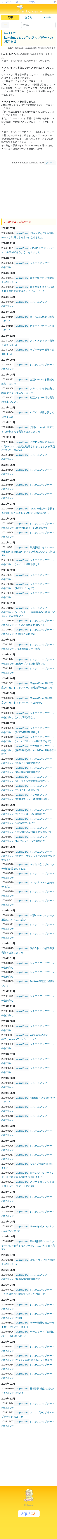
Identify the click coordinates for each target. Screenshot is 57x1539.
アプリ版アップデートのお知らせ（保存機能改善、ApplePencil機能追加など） (28, 750)
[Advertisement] (28, 191)
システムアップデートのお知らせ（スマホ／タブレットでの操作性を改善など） (28, 855)
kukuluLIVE (10, 33)
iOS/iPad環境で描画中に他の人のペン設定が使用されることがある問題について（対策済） (28, 446)
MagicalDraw (22, 233)
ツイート (50, 162)
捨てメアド (6, 2)
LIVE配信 (32, 2)
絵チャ (19, 2)
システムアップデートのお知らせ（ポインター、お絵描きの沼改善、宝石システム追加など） (28, 612)
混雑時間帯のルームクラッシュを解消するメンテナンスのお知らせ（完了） (28, 1245)
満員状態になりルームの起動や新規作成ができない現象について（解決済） (28, 551)
